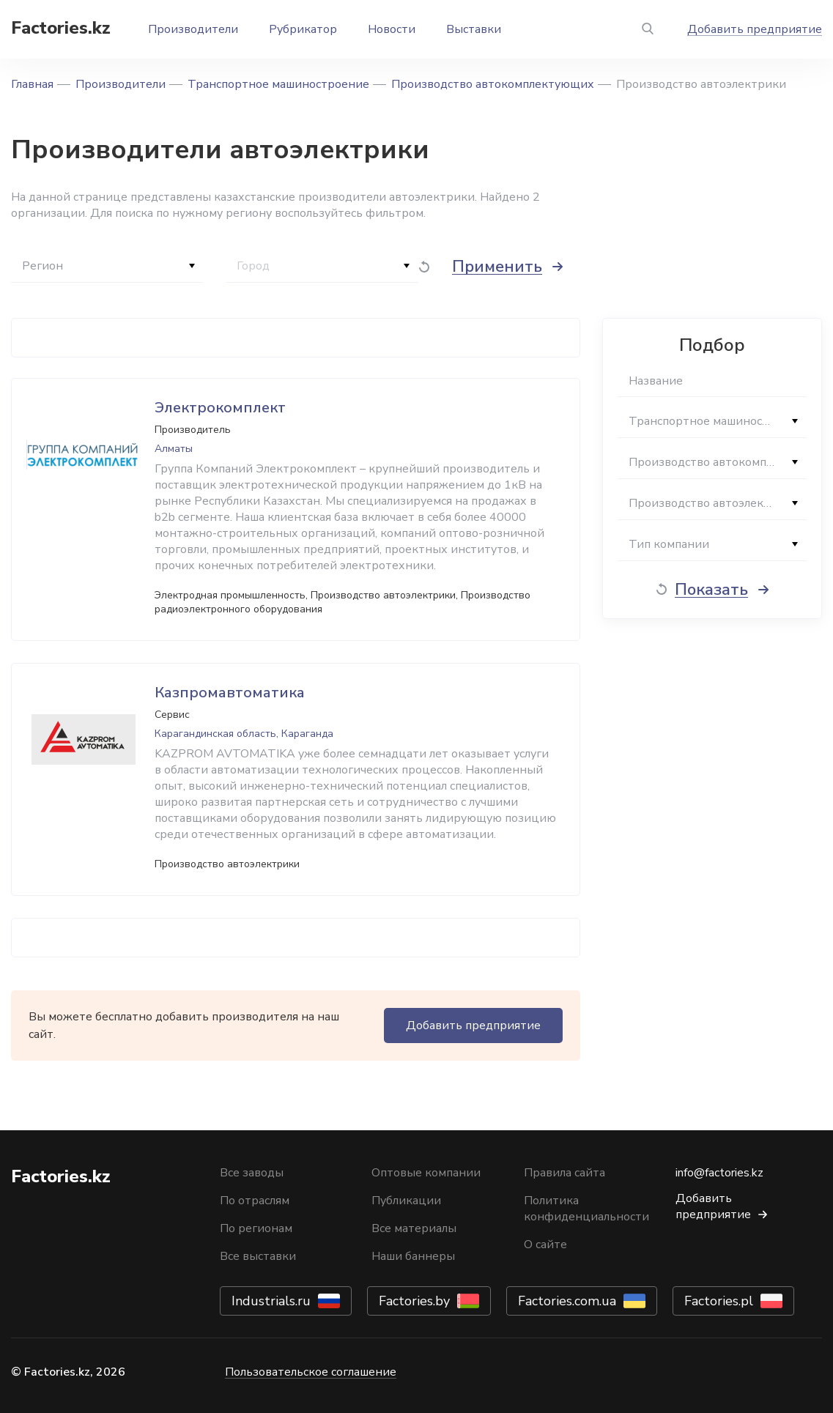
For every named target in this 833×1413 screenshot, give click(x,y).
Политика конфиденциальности (586, 1209)
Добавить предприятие (754, 29)
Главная (32, 84)
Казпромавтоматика (230, 692)
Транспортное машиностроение (278, 84)
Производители (193, 29)
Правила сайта (564, 1173)
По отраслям (254, 1201)
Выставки (473, 29)
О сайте (545, 1244)
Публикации (406, 1201)
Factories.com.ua (567, 1301)
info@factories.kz (719, 1173)
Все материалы (413, 1228)
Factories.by (414, 1301)
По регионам (256, 1228)
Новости (391, 29)
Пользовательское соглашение (310, 1372)
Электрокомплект (220, 408)
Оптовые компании (426, 1173)
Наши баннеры (413, 1256)
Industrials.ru (271, 1301)
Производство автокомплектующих (492, 84)
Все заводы (252, 1173)
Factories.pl (718, 1301)
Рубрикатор (303, 29)
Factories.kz (61, 28)
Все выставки (258, 1256)
